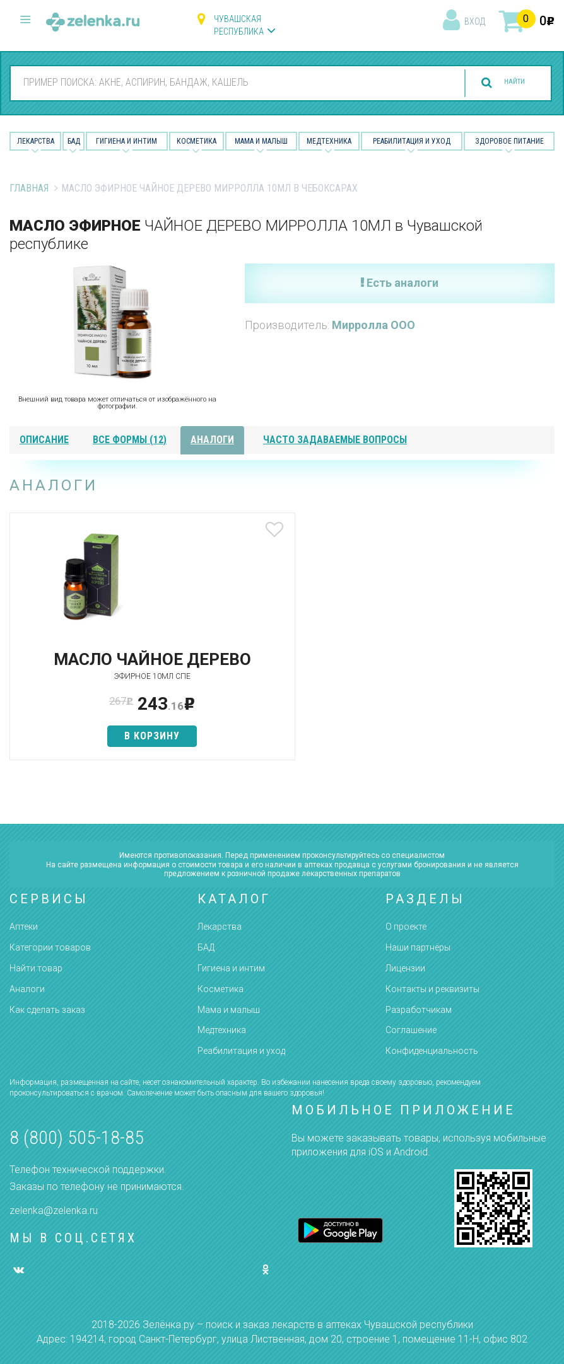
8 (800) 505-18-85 (76, 1137)
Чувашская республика (239, 25)
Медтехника (329, 141)
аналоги (212, 440)
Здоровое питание (509, 141)
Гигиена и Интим (126, 141)
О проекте (405, 927)
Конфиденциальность (431, 1051)
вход (474, 21)
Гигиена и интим (231, 968)
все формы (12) (130, 440)
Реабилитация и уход (411, 141)
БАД (74, 141)
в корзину (99, 754)
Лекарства (35, 141)
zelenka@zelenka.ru (53, 1211)
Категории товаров (50, 947)
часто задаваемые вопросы (335, 440)
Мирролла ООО (373, 325)
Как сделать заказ (47, 1010)
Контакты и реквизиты (432, 989)
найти (502, 83)
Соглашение (411, 1031)
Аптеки (23, 927)
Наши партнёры (417, 947)
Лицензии (405, 968)
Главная (29, 188)
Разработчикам (418, 1010)
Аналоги (27, 989)
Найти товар (35, 968)
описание (44, 440)
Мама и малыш (261, 141)
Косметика (196, 141)
